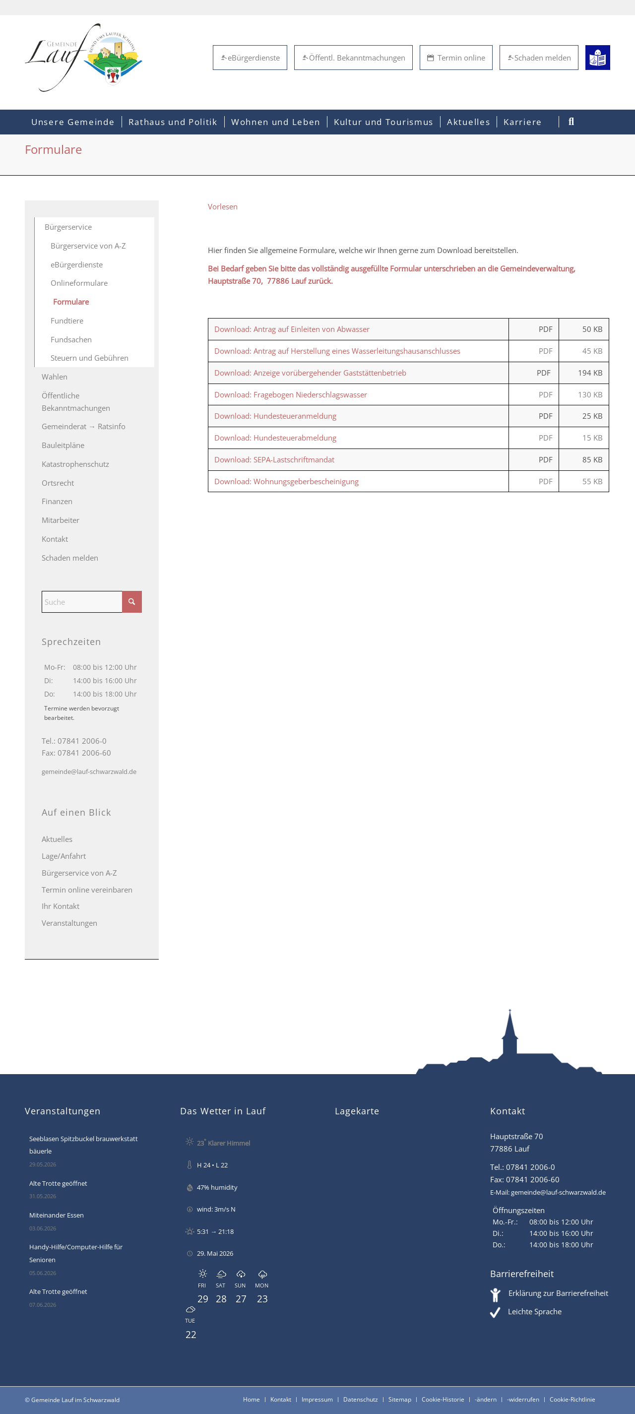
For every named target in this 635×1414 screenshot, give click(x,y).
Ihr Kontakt (60, 906)
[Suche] (92, 602)
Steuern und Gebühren (89, 358)
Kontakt (55, 539)
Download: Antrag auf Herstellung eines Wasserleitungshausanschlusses (337, 351)
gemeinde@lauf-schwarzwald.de (89, 771)
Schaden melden (539, 58)
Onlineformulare (79, 283)
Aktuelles (57, 839)
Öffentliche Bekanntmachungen (76, 401)
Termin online (456, 58)
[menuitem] (73, 122)
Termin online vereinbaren (87, 890)
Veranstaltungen (69, 923)
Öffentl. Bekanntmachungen (353, 58)
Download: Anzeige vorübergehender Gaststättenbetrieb (310, 373)
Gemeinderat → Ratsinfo (84, 426)
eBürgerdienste (250, 58)
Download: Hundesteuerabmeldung (275, 438)
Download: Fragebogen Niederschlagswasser (290, 394)
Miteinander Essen (56, 1215)
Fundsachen (71, 339)
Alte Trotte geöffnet (58, 1183)
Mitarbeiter (60, 520)
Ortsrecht (58, 483)
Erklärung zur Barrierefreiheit (558, 1293)
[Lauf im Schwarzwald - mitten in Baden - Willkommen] (83, 57)
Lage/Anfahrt (64, 856)
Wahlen (54, 377)
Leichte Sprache (535, 1311)
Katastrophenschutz (75, 464)
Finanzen (57, 501)
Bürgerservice (68, 227)
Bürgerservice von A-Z (88, 246)
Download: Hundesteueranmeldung (275, 416)
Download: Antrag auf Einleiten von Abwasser (292, 329)
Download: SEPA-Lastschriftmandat (274, 459)
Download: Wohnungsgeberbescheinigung (286, 481)
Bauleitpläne (63, 445)
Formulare (71, 302)
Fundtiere (67, 320)
